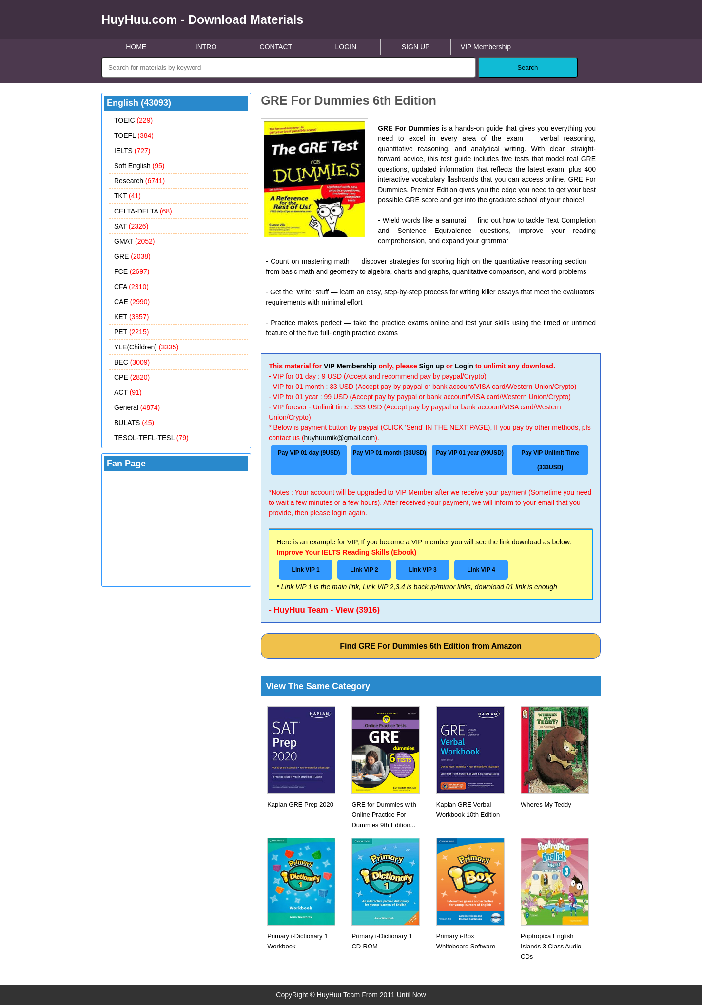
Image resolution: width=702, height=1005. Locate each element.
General (137, 407)
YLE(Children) (146, 347)
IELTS (132, 151)
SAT (131, 226)
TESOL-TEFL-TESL (151, 438)
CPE (132, 377)
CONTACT (276, 47)
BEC (132, 362)
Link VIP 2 (364, 569)
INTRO (206, 47)
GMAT (134, 241)
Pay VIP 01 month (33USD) (389, 452)
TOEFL (134, 135)
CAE (132, 302)
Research (139, 181)
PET (131, 332)
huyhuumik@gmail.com (339, 438)
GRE (132, 256)
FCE (131, 271)
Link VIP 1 (306, 569)
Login (464, 366)
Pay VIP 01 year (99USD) (470, 452)
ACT (128, 392)
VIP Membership (486, 47)
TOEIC (133, 120)
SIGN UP (416, 47)
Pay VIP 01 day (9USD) (309, 452)
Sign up (431, 366)
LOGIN (345, 47)
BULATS (134, 422)
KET (131, 317)
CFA (131, 286)
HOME (136, 47)
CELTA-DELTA (143, 211)
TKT (127, 196)
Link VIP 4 (481, 569)
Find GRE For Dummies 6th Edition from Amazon (431, 646)
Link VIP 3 (423, 569)
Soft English (139, 166)
